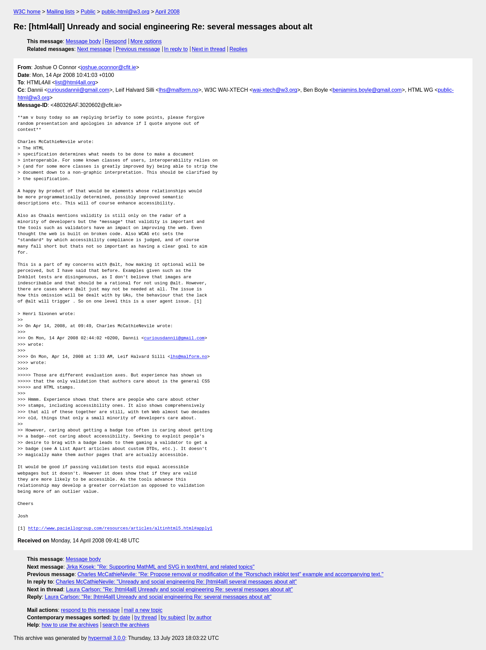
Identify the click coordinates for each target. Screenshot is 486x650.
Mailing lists (61, 12)
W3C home (27, 12)
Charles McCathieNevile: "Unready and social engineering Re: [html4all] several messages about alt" (176, 582)
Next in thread (208, 49)
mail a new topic (143, 610)
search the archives (126, 625)
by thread (145, 617)
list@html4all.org (75, 82)
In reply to (176, 49)
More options (146, 41)
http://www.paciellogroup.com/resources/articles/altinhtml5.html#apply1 (120, 529)
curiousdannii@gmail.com (78, 90)
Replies (238, 49)
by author (200, 617)
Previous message (138, 49)
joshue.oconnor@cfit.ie (108, 67)
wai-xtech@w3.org (275, 90)
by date (121, 617)
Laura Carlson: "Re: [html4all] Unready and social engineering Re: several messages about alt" (179, 589)
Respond (116, 41)
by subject (173, 617)
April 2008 (167, 12)
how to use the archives (70, 625)
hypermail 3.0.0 (106, 638)
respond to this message (90, 610)
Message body (83, 41)
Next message (94, 49)
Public (88, 12)
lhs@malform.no (178, 90)
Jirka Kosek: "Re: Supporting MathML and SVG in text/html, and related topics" (160, 567)
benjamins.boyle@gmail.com (367, 90)
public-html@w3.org (126, 12)
